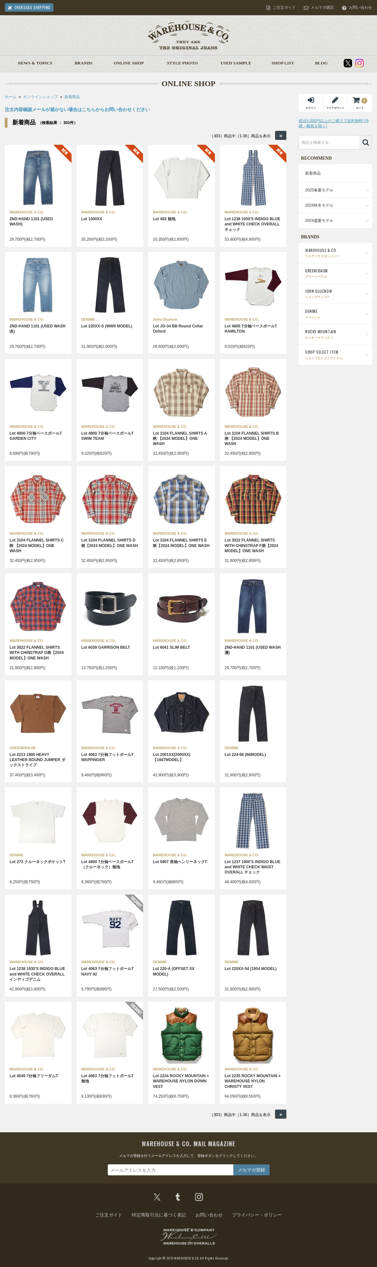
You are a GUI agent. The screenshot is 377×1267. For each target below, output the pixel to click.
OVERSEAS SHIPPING (32, 7)
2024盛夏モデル (319, 220)
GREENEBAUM (337, 273)
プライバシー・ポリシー (257, 1214)
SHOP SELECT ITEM (337, 354)
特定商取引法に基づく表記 (159, 1214)
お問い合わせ (360, 7)
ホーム (11, 97)
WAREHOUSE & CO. (337, 252)
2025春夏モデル (319, 190)
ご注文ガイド (284, 7)
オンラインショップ (40, 97)
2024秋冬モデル (319, 205)
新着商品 (72, 97)
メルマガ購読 (322, 7)
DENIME (337, 313)
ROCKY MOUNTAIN (337, 334)
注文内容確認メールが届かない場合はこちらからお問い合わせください (77, 109)
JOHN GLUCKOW (337, 293)
